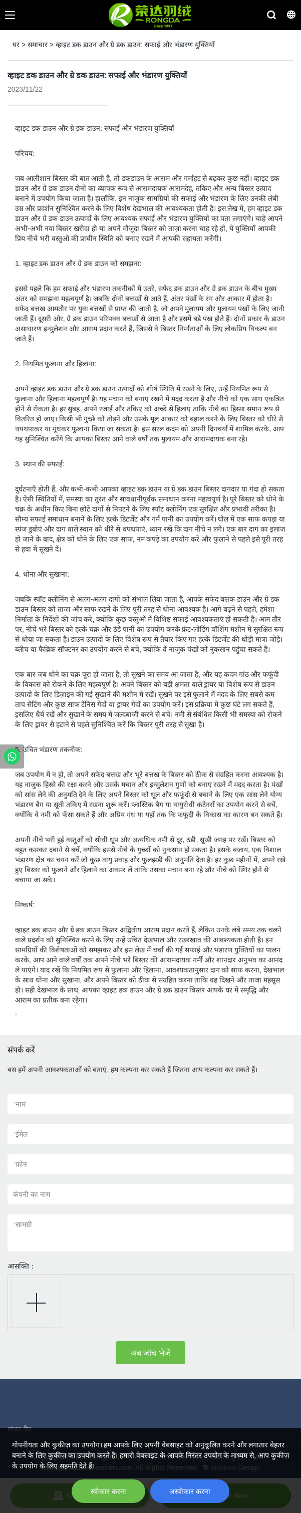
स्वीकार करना (108, 1491)
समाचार (38, 45)
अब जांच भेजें (150, 1353)
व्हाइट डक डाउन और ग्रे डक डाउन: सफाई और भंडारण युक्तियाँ (135, 45)
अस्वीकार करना (189, 1491)
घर (16, 45)
